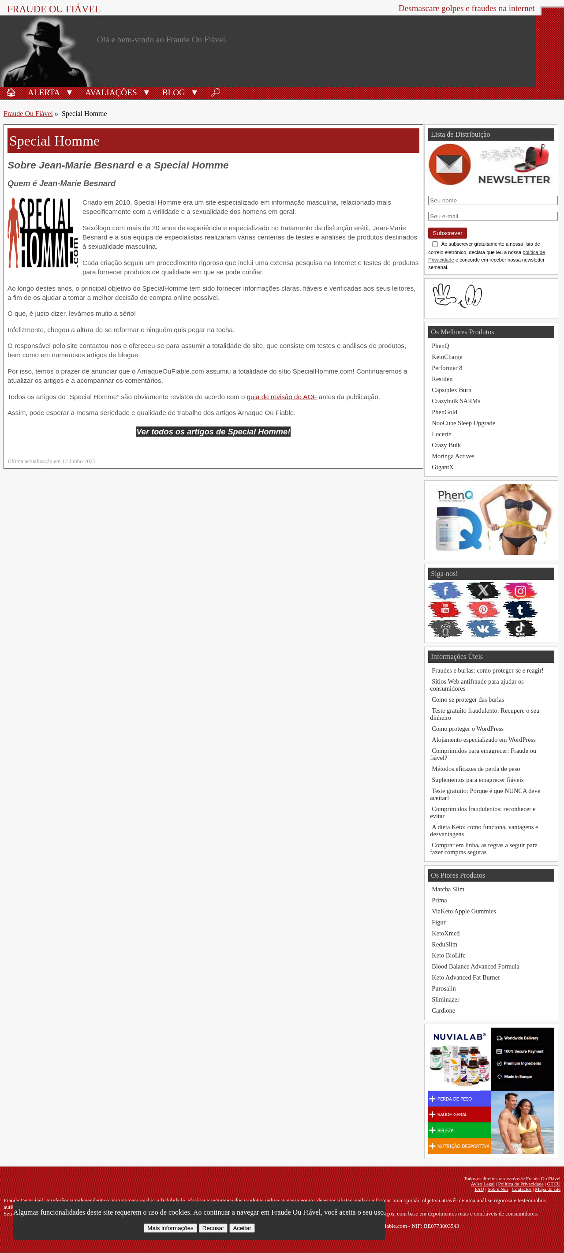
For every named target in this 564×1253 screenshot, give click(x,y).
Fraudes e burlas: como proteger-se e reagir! (488, 670)
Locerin (442, 434)
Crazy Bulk (446, 445)
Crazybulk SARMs (456, 400)
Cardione (443, 1010)
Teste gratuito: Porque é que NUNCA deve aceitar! (485, 794)
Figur (438, 922)
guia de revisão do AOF (282, 396)
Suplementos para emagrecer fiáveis (477, 779)
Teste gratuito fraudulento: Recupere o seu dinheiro (484, 714)
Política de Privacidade (521, 1183)
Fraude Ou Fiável (54, 9)
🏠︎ (11, 92)
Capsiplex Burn (451, 389)
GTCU (553, 1183)
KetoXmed (445, 933)
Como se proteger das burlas (468, 699)
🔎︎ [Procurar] (215, 92)
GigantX (443, 467)
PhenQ (440, 345)
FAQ (479, 1189)
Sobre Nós (498, 1189)
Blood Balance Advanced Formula (475, 966)
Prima (439, 900)
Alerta (44, 92)
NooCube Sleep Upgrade (463, 422)
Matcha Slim (448, 889)
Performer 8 (447, 367)
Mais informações (170, 1228)
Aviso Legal (483, 1183)
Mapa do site (547, 1189)
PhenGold (444, 411)
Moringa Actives (453, 456)
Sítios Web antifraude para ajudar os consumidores (476, 685)
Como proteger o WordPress (468, 728)
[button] (69, 92)
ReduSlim (444, 944)
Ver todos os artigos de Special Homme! (213, 431)
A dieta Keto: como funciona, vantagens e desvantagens (484, 830)
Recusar (213, 1228)
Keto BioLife (448, 955)
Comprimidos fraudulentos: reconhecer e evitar (482, 812)
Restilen (442, 378)
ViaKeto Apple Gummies (464, 911)
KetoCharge (447, 356)
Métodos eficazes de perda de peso (476, 768)
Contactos (522, 1189)
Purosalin (444, 988)
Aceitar (242, 1228)
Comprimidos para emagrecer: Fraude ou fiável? (483, 754)
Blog (173, 92)
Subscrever (447, 233)
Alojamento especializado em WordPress (484, 739)
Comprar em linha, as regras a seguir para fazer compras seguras (484, 849)
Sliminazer (445, 999)
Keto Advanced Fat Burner (466, 977)
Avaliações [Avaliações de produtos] (111, 92)
